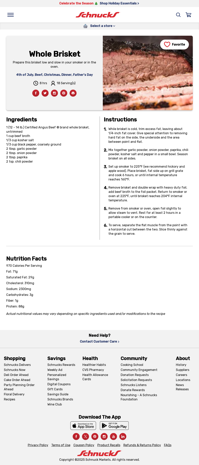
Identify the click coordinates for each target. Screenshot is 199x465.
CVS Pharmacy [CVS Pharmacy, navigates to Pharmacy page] (93, 370)
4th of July (24, 75)
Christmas (52, 75)
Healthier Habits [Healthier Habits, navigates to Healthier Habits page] (94, 365)
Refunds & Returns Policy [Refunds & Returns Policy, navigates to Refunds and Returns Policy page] (142, 445)
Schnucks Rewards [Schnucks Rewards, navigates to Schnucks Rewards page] (61, 365)
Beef (38, 75)
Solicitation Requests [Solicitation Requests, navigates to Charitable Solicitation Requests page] (136, 380)
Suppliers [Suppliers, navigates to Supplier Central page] (182, 370)
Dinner (66, 75)
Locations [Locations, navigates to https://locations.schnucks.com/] (183, 380)
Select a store (102, 26)
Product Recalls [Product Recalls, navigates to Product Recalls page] (108, 445)
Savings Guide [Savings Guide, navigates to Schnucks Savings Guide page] (57, 394)
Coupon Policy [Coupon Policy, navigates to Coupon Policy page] (83, 445)
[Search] (178, 14)
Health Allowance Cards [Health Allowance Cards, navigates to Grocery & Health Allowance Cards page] (95, 377)
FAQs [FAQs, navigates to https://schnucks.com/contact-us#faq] (167, 445)
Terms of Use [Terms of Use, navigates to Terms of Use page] (60, 445)
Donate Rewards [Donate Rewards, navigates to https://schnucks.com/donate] (133, 390)
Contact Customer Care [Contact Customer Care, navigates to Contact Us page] (99, 341)
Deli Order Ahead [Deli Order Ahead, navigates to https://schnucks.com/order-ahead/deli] (16, 375)
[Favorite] (174, 44)
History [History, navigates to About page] (181, 365)
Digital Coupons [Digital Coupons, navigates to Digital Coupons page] (59, 384)
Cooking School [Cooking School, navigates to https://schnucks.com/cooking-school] (132, 365)
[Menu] (10, 14)
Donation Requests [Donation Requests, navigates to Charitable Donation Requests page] (135, 375)
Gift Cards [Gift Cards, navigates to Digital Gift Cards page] (55, 389)
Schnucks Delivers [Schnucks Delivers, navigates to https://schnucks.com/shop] (17, 365)
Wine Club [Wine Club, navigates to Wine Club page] (54, 404)
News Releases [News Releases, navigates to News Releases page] (182, 387)
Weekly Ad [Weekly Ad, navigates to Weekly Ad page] (54, 370)
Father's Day (83, 75)
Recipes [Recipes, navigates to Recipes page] (9, 399)
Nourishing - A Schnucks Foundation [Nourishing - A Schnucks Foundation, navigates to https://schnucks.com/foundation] (139, 397)
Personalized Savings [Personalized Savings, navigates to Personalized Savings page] (56, 377)
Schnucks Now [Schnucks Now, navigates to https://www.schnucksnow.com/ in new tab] (14, 370)
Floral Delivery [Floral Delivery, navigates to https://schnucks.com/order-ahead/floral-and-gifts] (14, 394)
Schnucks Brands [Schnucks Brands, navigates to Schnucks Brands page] (60, 399)
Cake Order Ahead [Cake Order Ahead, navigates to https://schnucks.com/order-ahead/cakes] (17, 380)
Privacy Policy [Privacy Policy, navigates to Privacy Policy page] (38, 445)
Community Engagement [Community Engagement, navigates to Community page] (139, 370)
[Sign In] (188, 14)
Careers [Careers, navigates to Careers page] (181, 375)
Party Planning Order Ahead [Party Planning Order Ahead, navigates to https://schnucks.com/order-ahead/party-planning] (19, 387)
